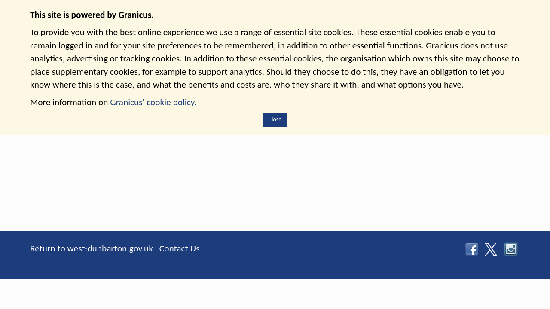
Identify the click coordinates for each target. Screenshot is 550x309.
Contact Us (179, 248)
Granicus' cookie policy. (153, 102)
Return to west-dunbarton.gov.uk (91, 248)
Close (275, 119)
